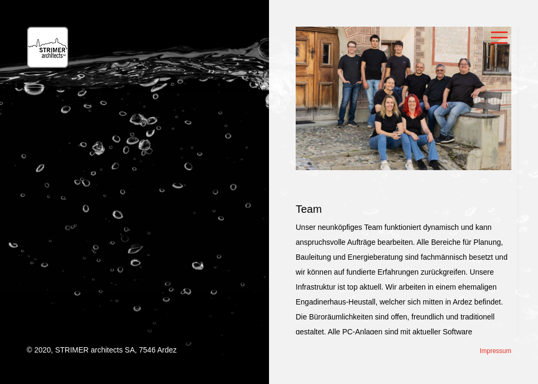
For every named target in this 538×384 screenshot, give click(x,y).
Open (499, 38)
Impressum (495, 351)
